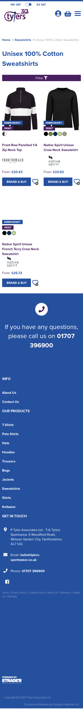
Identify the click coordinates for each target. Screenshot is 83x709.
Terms (5, 592)
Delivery (64, 592)
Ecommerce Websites (37, 704)
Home (6, 39)
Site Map (12, 596)
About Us (9, 392)
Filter (41, 78)
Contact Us (10, 401)
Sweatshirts (23, 39)
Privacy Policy (18, 592)
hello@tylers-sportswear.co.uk (25, 557)
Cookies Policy (36, 592)
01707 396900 (52, 340)
